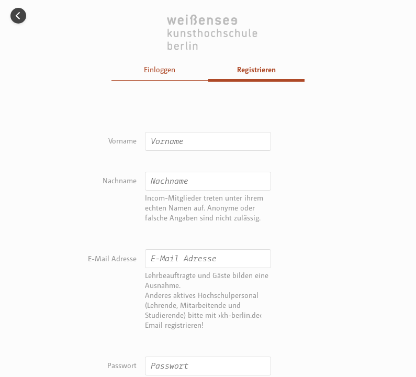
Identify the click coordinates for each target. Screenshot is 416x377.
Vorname (122, 140)
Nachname (120, 180)
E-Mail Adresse (112, 258)
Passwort (122, 365)
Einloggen (159, 69)
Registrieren (256, 69)
